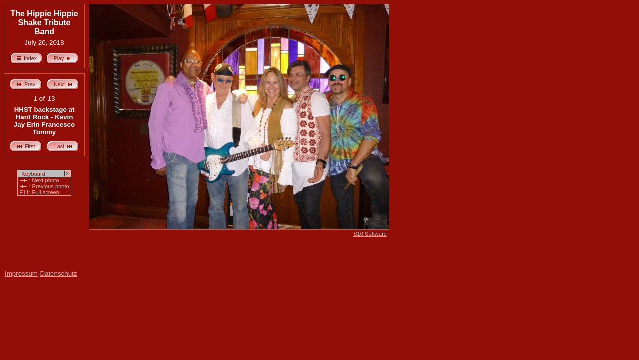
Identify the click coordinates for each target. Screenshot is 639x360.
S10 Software (370, 234)
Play (62, 57)
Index (26, 57)
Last (63, 145)
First (26, 145)
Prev (25, 83)
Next (62, 83)
